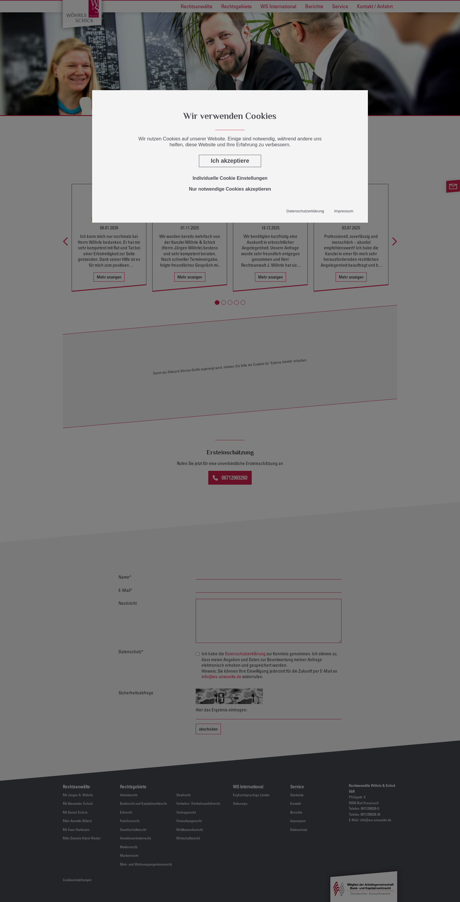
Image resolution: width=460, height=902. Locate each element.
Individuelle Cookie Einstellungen (229, 178)
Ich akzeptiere (230, 160)
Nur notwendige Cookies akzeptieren (230, 189)
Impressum (343, 211)
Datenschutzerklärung (305, 211)
